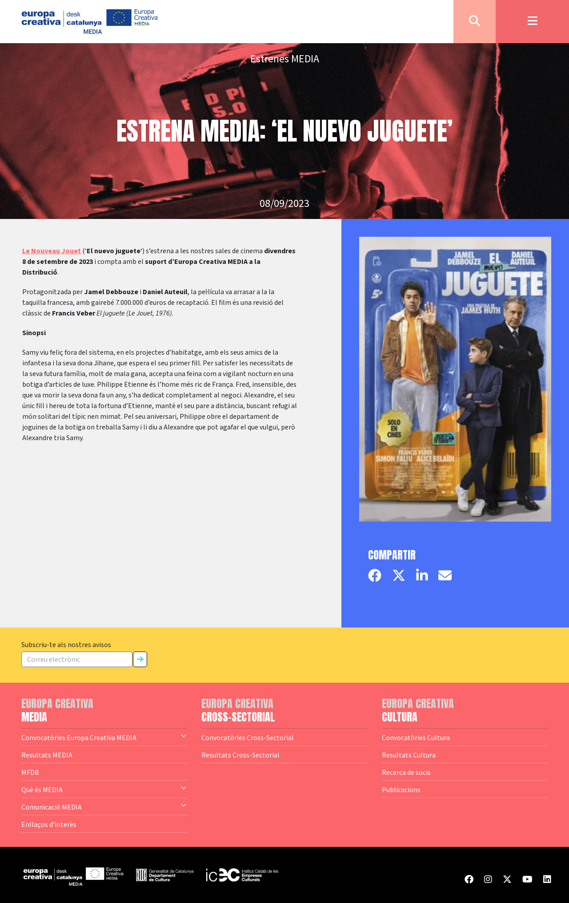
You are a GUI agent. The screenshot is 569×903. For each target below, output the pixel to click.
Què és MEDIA (104, 789)
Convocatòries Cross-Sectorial (247, 737)
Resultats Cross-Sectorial (240, 754)
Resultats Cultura (409, 754)
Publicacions (401, 789)
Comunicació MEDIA (104, 806)
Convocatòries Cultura (416, 737)
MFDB (30, 772)
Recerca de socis (406, 772)
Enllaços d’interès (48, 824)
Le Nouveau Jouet (51, 251)
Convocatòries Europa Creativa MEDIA (104, 737)
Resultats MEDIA (46, 754)
